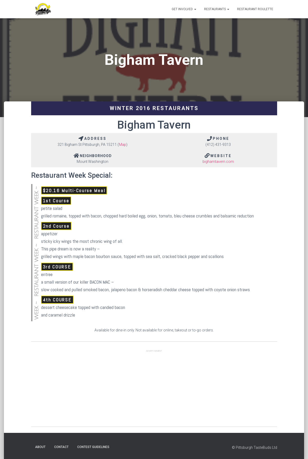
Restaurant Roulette (255, 9)
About (40, 447)
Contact (61, 447)
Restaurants (216, 9)
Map (122, 144)
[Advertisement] (154, 390)
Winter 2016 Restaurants (154, 108)
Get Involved (184, 9)
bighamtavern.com (218, 161)
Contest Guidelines (93, 447)
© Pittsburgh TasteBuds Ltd (254, 447)
